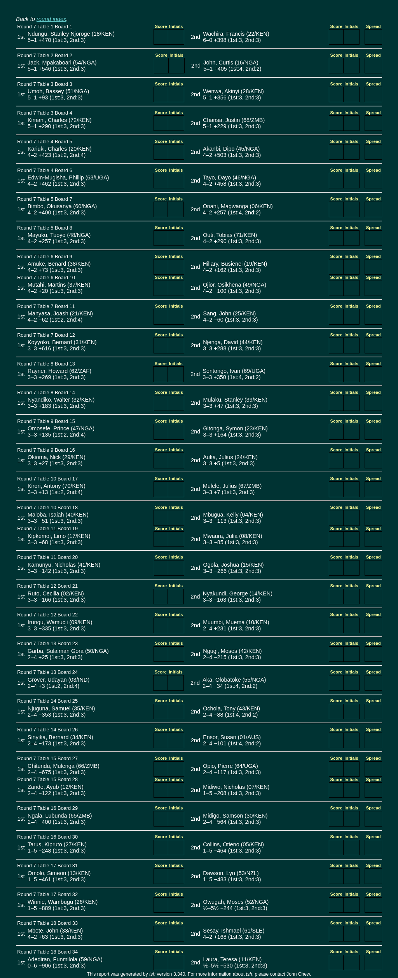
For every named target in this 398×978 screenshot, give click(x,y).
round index (51, 19)
